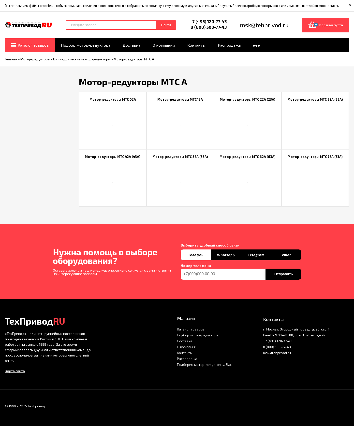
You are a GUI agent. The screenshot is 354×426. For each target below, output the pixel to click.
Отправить (283, 274)
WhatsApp (226, 255)
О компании (186, 347)
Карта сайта (15, 371)
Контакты (184, 353)
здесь (334, 6)
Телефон (196, 255)
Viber (286, 255)
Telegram (256, 255)
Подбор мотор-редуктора (197, 335)
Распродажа (187, 359)
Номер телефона (196, 265)
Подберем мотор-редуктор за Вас (204, 364)
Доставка (184, 341)
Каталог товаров (190, 329)
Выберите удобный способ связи (210, 245)
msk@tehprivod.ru (277, 353)
